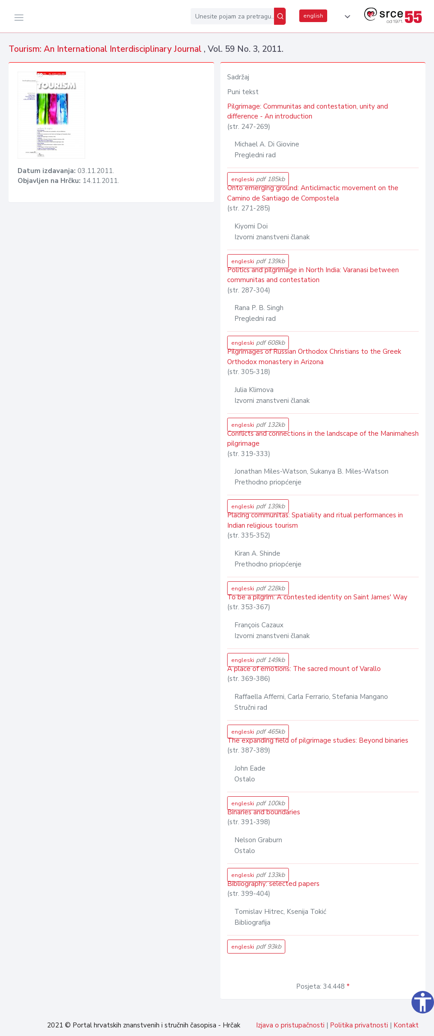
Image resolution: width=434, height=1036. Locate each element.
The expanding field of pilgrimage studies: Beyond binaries (317, 740)
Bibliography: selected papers (273, 883)
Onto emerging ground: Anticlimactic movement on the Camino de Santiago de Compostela (312, 193)
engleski (258, 179)
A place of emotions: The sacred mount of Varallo (304, 668)
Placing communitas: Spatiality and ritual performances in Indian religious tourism (315, 520)
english (313, 15)
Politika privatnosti (359, 1025)
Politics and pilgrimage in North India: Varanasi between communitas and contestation (313, 275)
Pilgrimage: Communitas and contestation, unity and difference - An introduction (307, 111)
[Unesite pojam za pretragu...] (232, 16)
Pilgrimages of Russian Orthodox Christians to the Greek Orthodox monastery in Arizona (314, 356)
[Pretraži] (280, 16)
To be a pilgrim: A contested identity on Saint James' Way (317, 597)
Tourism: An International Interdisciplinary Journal (106, 49)
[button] (345, 16)
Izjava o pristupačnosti (290, 1025)
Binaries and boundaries (263, 812)
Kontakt (406, 1025)
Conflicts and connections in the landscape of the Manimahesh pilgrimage (323, 438)
